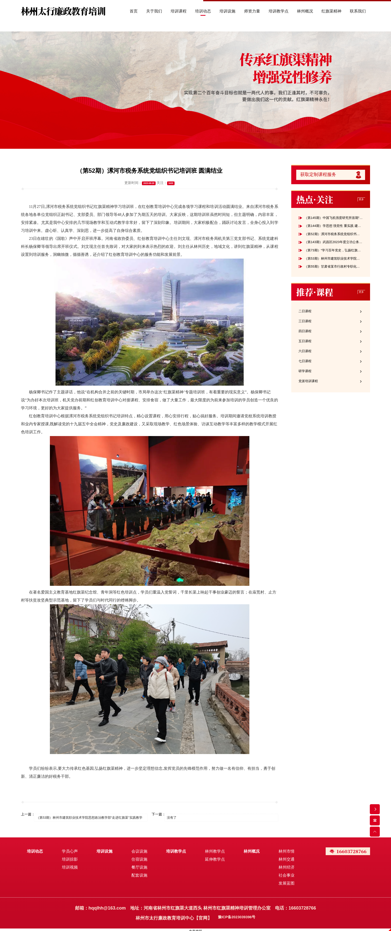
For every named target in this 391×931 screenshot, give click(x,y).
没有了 (175, 814)
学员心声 (69, 849)
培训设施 (103, 849)
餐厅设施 (137, 865)
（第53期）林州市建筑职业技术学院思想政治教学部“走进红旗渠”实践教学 (94, 814)
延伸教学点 (211, 857)
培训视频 (69, 865)
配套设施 (137, 873)
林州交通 (282, 857)
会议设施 (137, 849)
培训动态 (35, 849)
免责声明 (195, 928)
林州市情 (282, 849)
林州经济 (282, 865)
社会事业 (282, 873)
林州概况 (248, 849)
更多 (361, 201)
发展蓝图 (282, 881)
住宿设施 (137, 857)
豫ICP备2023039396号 (237, 915)
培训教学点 (173, 849)
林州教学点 (211, 849)
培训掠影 (69, 857)
